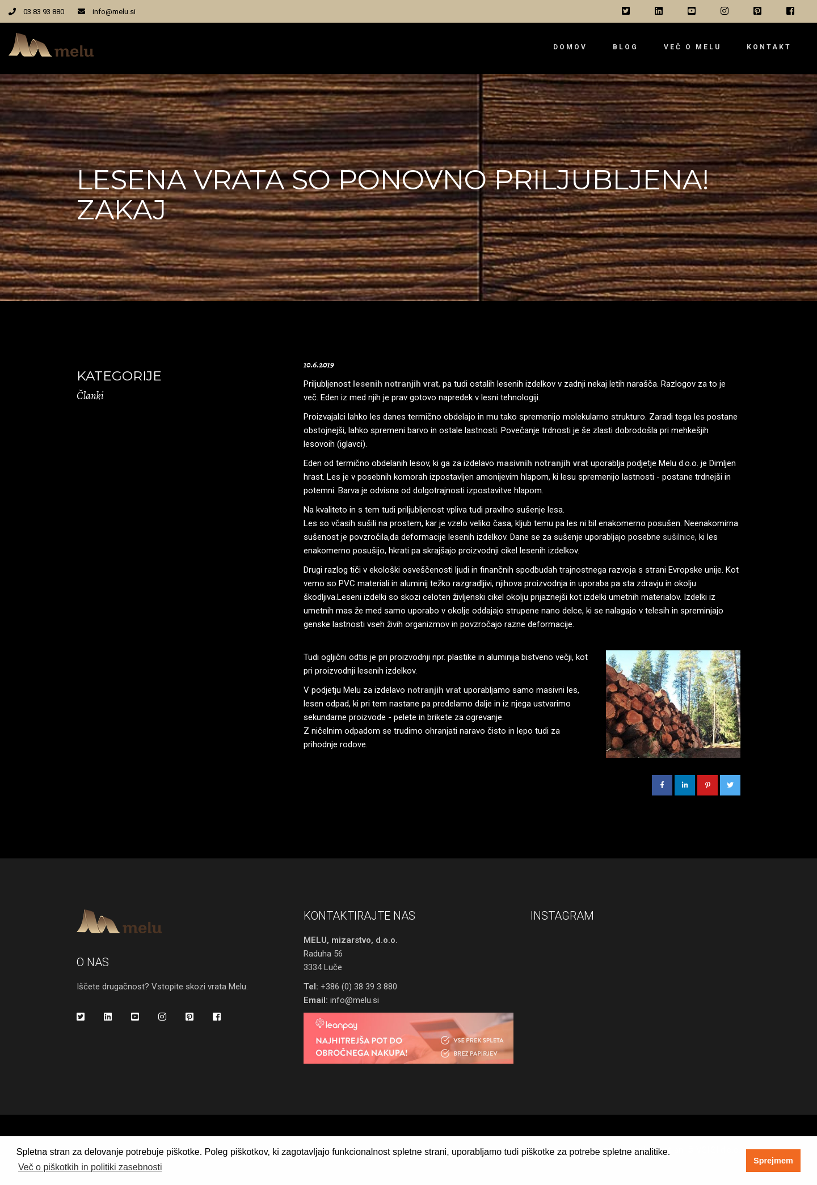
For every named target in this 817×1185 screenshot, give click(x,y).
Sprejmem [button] (773, 1160)
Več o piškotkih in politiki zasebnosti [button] (90, 1167)
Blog (625, 47)
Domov (570, 47)
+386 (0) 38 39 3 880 (359, 986)
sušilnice (679, 537)
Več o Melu (692, 47)
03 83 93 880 (43, 11)
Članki (90, 395)
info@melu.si (114, 11)
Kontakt (769, 47)
